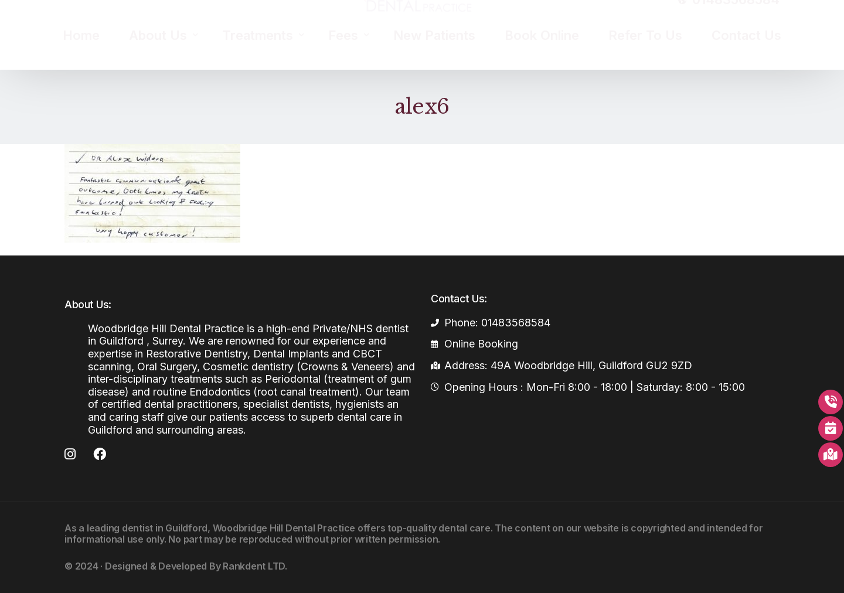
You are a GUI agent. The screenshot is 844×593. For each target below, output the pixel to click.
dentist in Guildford (164, 528)
